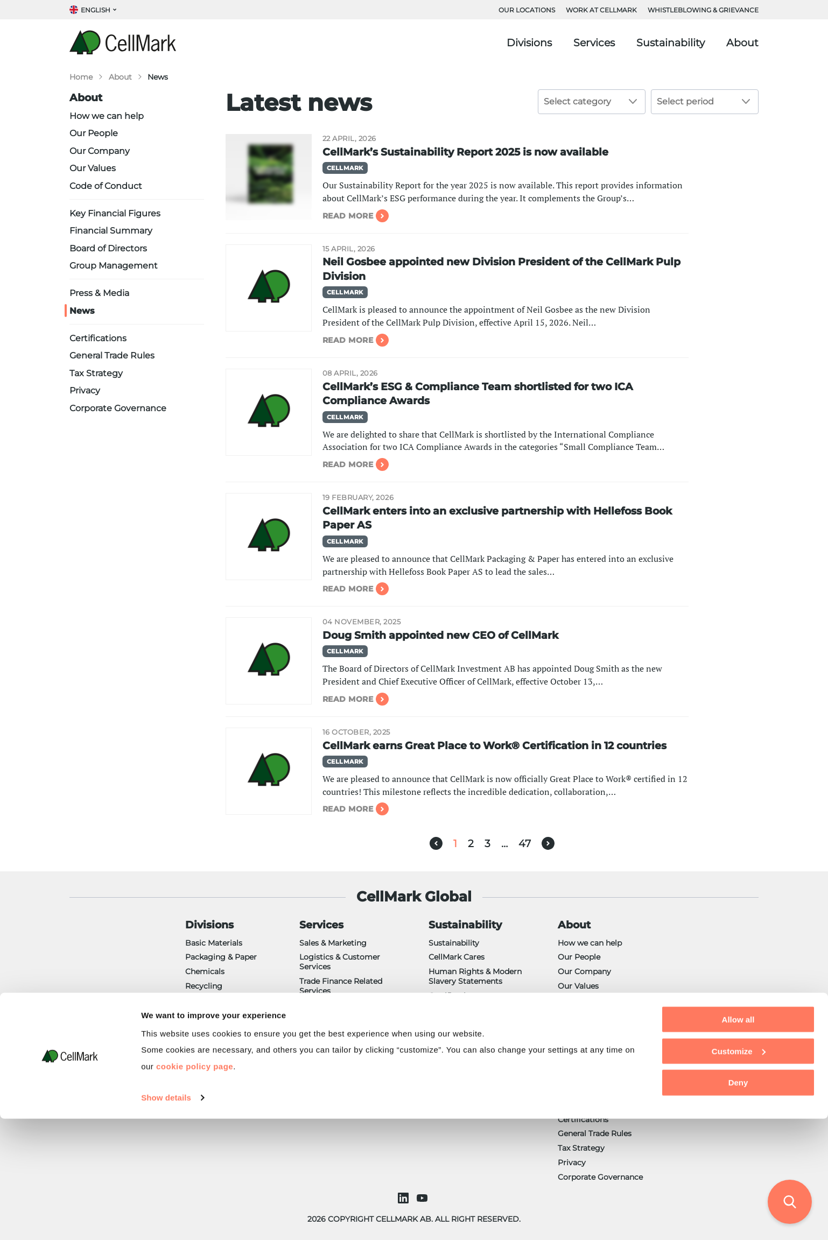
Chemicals (204, 971)
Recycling (203, 986)
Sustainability (670, 43)
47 (524, 843)
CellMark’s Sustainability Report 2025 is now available (465, 152)
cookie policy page (194, 1187)
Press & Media (99, 292)
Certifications (98, 338)
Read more (347, 216)
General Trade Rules (112, 355)
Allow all (738, 1140)
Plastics (199, 1072)
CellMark (345, 168)
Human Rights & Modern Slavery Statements (475, 976)
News (82, 310)
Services (594, 43)
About (742, 43)
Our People (93, 133)
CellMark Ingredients (224, 1029)
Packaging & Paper (221, 957)
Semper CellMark (217, 1086)
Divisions (529, 43)
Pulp (193, 1000)
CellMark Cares (457, 957)
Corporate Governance (117, 408)
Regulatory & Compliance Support (347, 1010)
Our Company (99, 150)
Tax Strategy (96, 373)
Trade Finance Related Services (340, 986)
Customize (739, 1171)
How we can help (106, 115)
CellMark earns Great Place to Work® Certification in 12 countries (494, 745)
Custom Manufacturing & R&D (347, 1034)
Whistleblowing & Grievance (703, 10)
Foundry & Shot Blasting (231, 1043)
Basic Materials (213, 943)
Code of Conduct (105, 185)
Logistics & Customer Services (339, 961)
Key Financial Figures (114, 213)
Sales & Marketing (333, 943)
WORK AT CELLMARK (601, 10)
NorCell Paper (211, 1058)
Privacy (84, 390)
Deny (738, 1203)
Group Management (113, 265)
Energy (198, 1014)
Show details (166, 1218)
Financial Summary (110, 230)
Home (81, 77)
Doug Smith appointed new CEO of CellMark (440, 635)
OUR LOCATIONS (527, 10)
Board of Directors (108, 248)
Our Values (92, 168)
